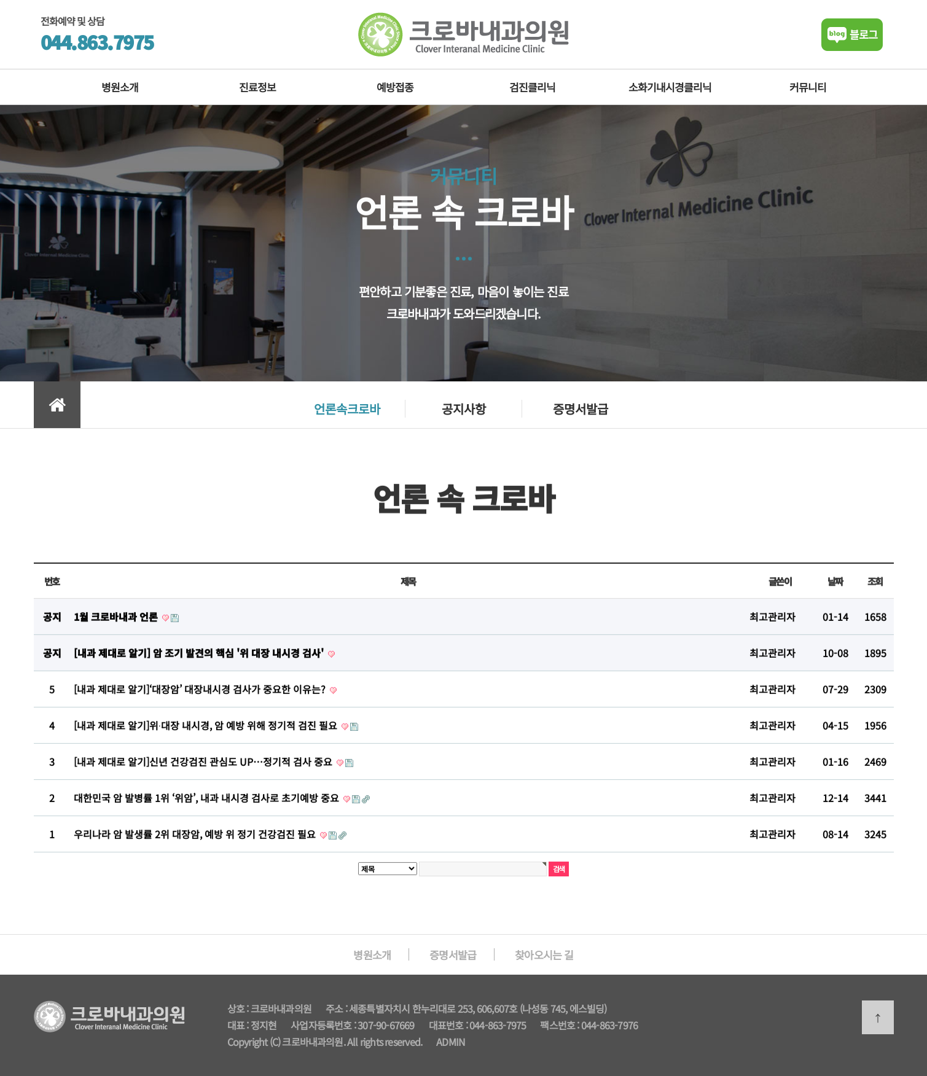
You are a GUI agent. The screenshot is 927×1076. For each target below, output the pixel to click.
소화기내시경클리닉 (669, 87)
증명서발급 (580, 409)
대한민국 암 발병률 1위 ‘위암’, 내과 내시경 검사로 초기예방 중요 (208, 804)
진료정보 (257, 87)
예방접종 (395, 87)
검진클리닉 (532, 87)
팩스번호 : (560, 1025)
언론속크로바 (347, 409)
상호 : (239, 1008)
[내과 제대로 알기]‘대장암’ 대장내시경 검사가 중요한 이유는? (201, 695)
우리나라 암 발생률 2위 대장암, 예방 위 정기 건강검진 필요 (196, 840)
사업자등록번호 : (324, 1025)
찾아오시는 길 (544, 954)
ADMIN (450, 1041)
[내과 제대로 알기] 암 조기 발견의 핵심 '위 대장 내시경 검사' (200, 659)
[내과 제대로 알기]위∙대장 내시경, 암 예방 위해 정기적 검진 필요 (207, 732)
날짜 (835, 588)
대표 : (239, 1025)
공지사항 (464, 409)
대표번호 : (449, 1025)
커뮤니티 (807, 87)
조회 (875, 588)
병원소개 (119, 87)
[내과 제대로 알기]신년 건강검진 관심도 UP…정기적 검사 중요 (204, 768)
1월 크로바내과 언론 (117, 623)
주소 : (337, 1008)
